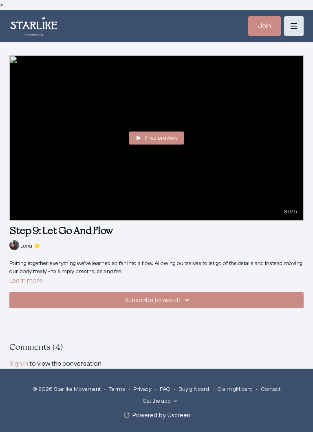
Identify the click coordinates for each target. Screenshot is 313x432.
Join (264, 26)
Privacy (142, 389)
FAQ (165, 389)
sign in (18, 363)
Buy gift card (194, 389)
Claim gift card (235, 389)
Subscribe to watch (158, 300)
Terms (117, 389)
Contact (270, 389)
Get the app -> (160, 401)
